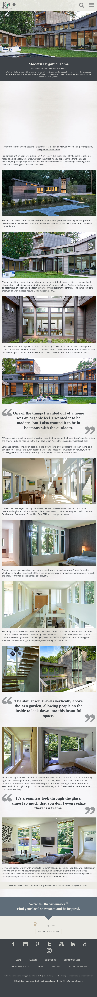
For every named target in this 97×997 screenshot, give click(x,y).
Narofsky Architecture (23, 146)
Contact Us (50, 960)
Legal (18, 960)
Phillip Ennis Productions (48, 149)
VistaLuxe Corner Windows (57, 885)
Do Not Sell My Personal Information (70, 981)
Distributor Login (72, 960)
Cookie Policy (48, 976)
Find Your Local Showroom (48, 931)
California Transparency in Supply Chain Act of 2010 (22, 976)
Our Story (56, 966)
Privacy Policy (73, 976)
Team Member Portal (19, 966)
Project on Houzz (80, 885)
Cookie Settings (61, 976)
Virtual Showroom (78, 966)
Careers (33, 960)
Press (40, 966)
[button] (79, 5)
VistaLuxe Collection (32, 885)
